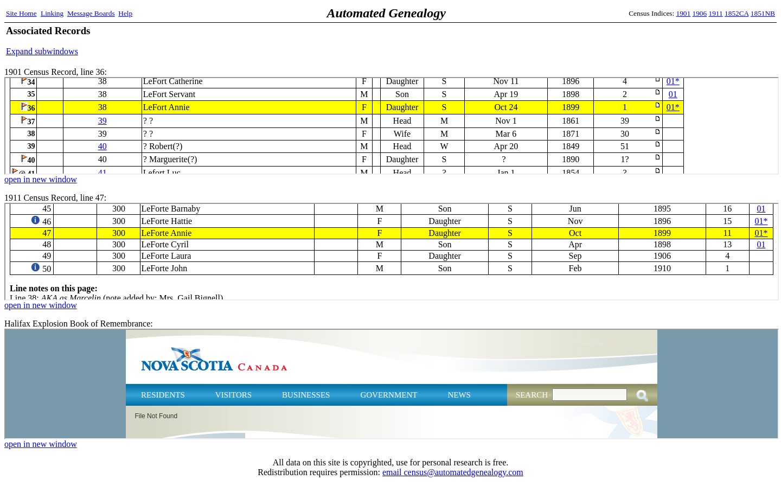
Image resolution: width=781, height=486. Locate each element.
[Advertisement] (648, 40)
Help (125, 13)
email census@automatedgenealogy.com (452, 472)
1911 (716, 13)
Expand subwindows (42, 51)
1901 (683, 13)
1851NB (763, 13)
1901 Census (391, 126)
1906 (700, 13)
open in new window (40, 179)
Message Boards (91, 13)
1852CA (736, 13)
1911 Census (391, 251)
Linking (52, 13)
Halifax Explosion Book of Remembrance (391, 384)
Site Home (21, 13)
